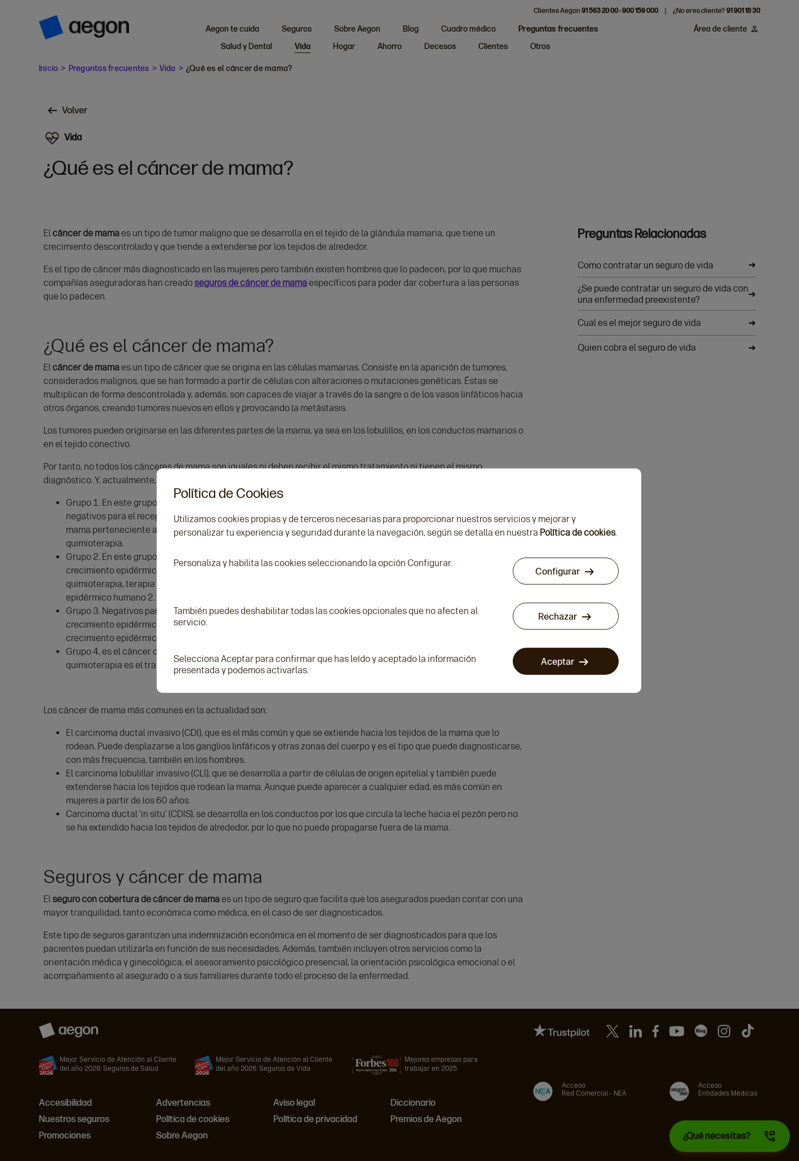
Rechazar (558, 617)
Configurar (558, 572)
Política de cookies (577, 533)
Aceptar (558, 662)
